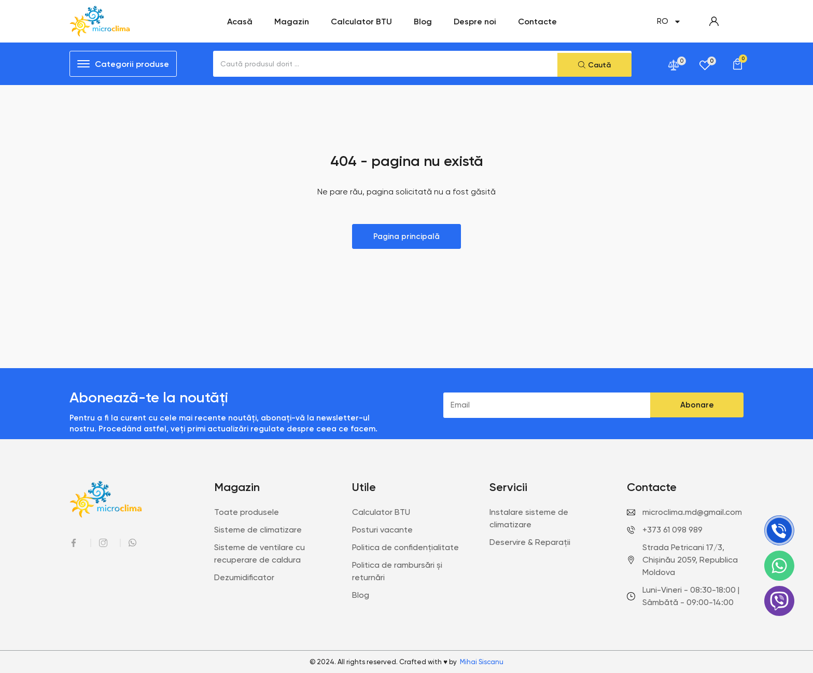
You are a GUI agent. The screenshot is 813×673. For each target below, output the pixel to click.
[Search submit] (594, 64)
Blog (423, 21)
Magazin (291, 21)
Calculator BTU (361, 21)
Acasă (240, 21)
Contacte (537, 21)
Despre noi (475, 21)
